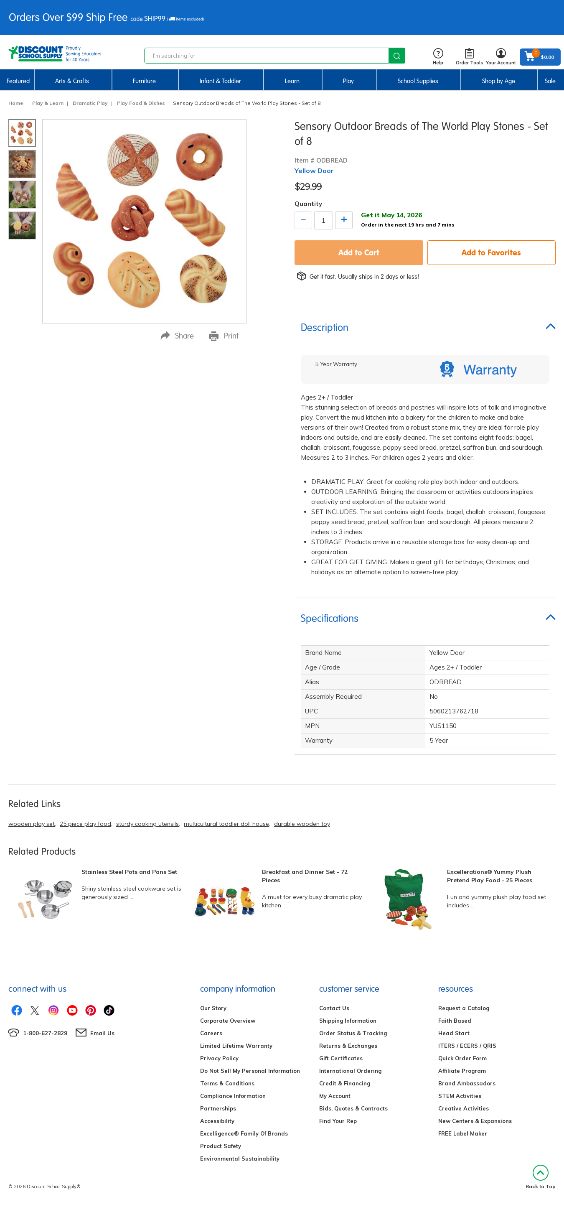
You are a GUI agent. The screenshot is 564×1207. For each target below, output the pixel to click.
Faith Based (454, 1020)
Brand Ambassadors (466, 1083)
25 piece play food (85, 824)
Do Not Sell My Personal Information (250, 1070)
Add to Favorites (491, 252)
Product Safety (220, 1146)
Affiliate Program (462, 1070)
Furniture (144, 81)
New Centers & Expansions (475, 1121)
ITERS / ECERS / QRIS (467, 1045)
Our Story (213, 1008)
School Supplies (418, 81)
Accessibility (217, 1121)
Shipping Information (347, 1020)
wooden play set (31, 824)
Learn (292, 81)
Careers (211, 1033)
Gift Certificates (341, 1058)
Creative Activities (463, 1108)
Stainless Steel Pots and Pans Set (129, 872)
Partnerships (218, 1108)
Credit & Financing (344, 1083)
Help (438, 57)
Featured (18, 81)
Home (15, 103)
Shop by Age (498, 81)
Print (224, 336)
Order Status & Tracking (353, 1033)
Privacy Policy (219, 1058)
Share (177, 336)
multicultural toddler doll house (226, 824)
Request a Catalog (463, 1008)
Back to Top (541, 1177)
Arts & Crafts (72, 81)
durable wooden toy (302, 824)
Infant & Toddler (220, 81)
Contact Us (334, 1008)
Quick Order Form (462, 1058)
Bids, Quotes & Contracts (353, 1108)
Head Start (454, 1033)
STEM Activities (459, 1095)
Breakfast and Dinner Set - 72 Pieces (305, 876)
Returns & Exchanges (348, 1045)
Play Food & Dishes (141, 103)
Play (348, 81)
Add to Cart (358, 252)
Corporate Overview (227, 1020)
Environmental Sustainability (239, 1158)
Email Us (102, 1033)
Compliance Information (233, 1095)
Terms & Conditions (227, 1083)
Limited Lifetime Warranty (236, 1045)
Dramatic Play (90, 103)
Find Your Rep (338, 1121)
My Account (335, 1095)
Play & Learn (48, 103)
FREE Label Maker (462, 1133)
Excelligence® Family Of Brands (244, 1133)
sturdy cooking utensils (147, 824)
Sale (550, 81)
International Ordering (350, 1070)
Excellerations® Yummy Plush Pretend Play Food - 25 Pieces (489, 876)
